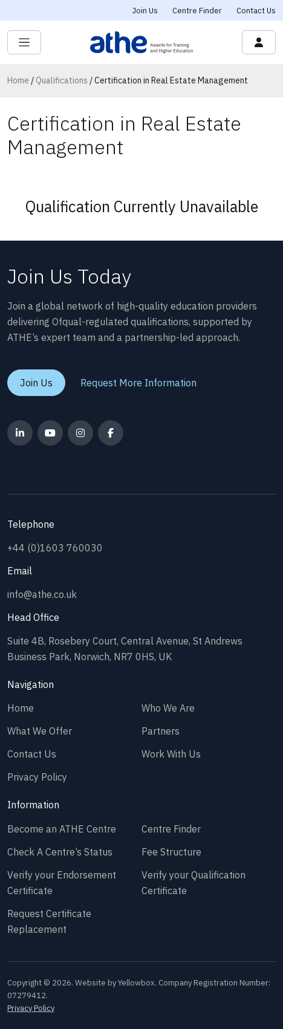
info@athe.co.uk (42, 594)
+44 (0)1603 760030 (55, 548)
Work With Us (171, 754)
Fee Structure (171, 852)
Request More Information (138, 383)
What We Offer (39, 731)
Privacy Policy (37, 777)
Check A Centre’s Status (59, 852)
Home (18, 80)
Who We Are (168, 708)
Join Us (145, 10)
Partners (161, 731)
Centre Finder (197, 10)
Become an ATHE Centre (61, 829)
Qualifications (62, 80)
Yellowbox (136, 983)
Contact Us (256, 10)
